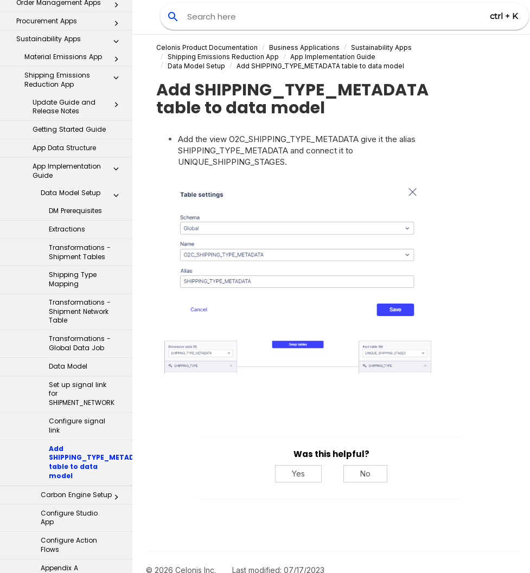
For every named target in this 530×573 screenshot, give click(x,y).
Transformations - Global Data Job (80, 152)
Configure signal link (77, 235)
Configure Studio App (69, 327)
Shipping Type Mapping (73, 88)
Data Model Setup (196, 66)
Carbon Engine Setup (83, 306)
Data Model (68, 175)
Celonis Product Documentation (207, 47)
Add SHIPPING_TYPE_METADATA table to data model (90, 271)
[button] (116, 308)
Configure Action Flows (69, 354)
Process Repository (67, 485)
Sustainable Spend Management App (74, 437)
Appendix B (59, 395)
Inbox (70, 463)
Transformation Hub (67, 507)
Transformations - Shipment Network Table (80, 120)
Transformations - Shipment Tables (80, 61)
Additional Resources (67, 553)
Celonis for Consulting (67, 530)
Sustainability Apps (381, 47)
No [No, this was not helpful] (365, 473)
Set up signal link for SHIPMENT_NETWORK (81, 203)
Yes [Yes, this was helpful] (298, 473)
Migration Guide (67, 413)
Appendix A (59, 377)
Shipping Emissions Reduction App (223, 57)
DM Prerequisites (75, 19)
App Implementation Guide (332, 57)
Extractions (67, 38)
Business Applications (304, 47)
